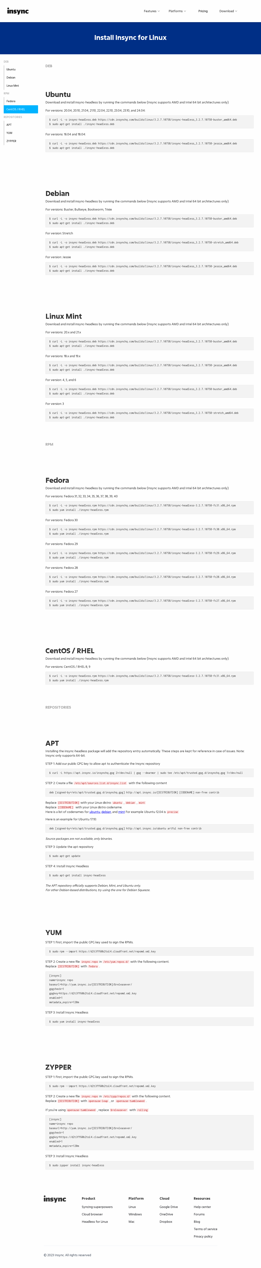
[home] (17, 11)
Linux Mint (12, 85)
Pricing (203, 11)
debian (106, 812)
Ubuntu (11, 69)
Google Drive (169, 1207)
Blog (197, 1221)
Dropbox (166, 1221)
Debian (10, 77)
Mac (131, 1221)
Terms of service (205, 1229)
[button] (152, 11)
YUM (9, 133)
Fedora (10, 101)
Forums (199, 1214)
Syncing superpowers (97, 1207)
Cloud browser (92, 1214)
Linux (132, 1207)
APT (9, 125)
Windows (135, 1214)
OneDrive (166, 1214)
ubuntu (94, 812)
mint (121, 812)
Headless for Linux (95, 1221)
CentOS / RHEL (15, 109)
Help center (202, 1207)
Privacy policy (203, 1236)
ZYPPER (11, 141)
